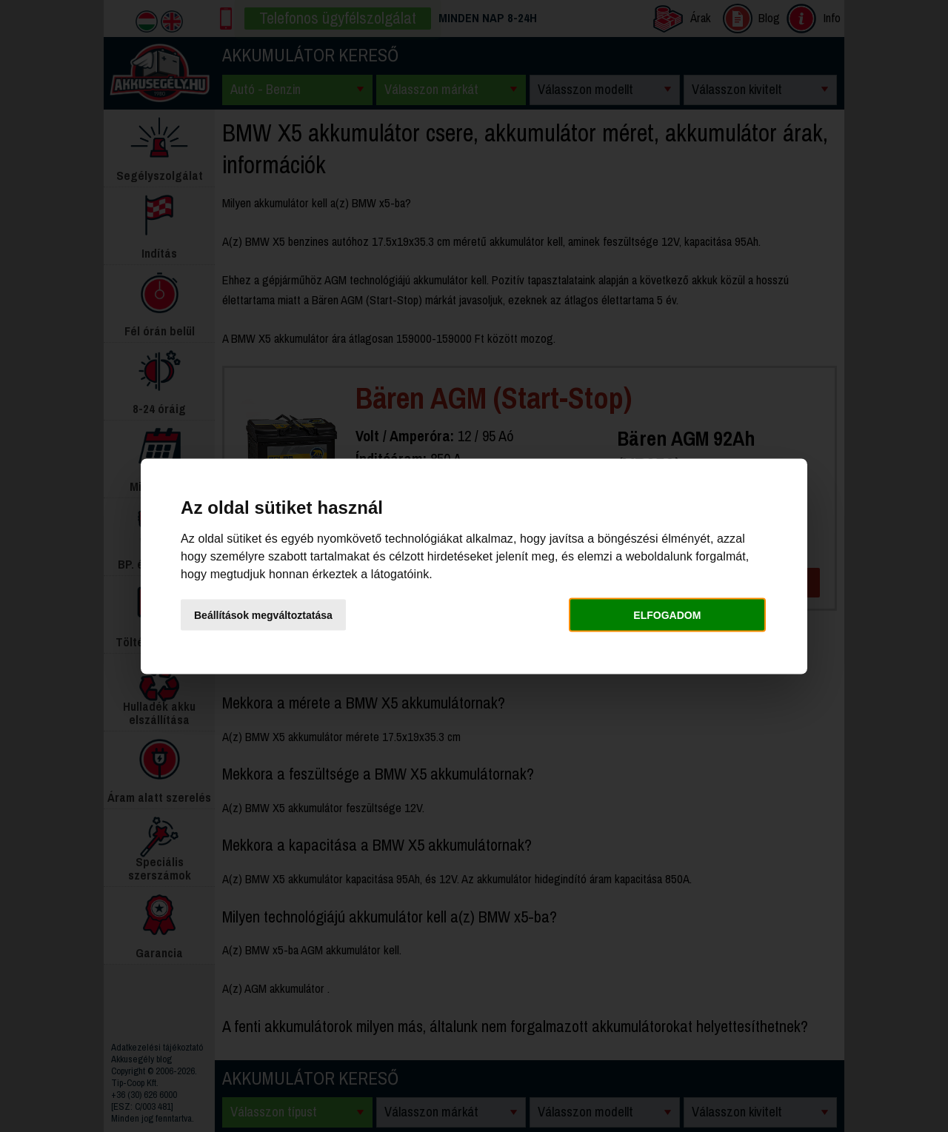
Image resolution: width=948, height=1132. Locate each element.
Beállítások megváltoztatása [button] (263, 615)
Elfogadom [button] (667, 615)
